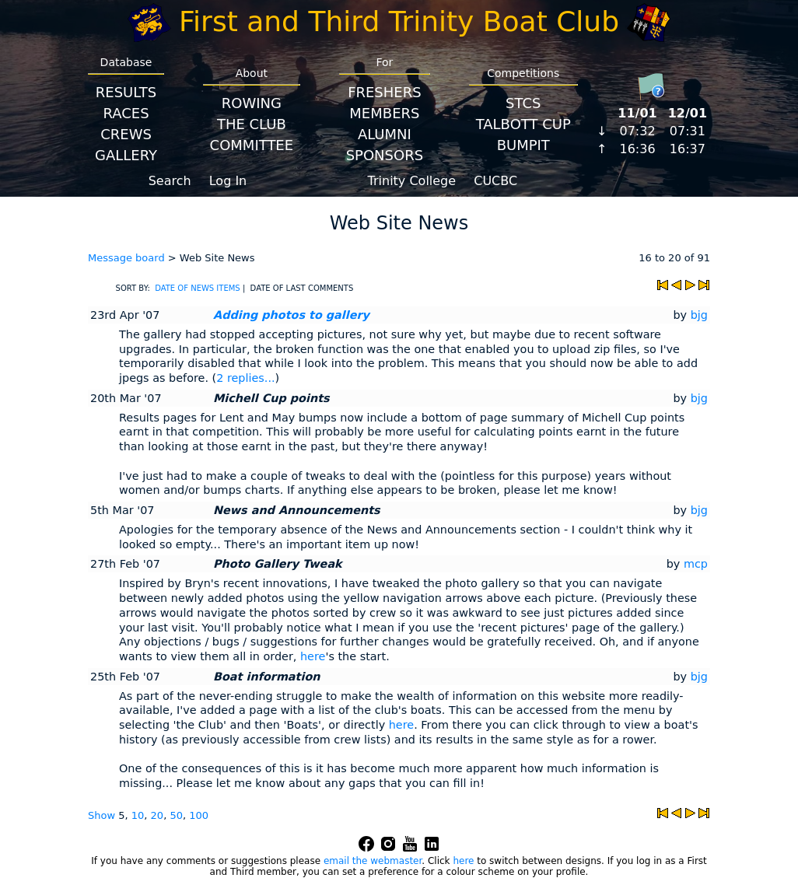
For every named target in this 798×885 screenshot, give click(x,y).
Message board (126, 258)
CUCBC (495, 180)
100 (198, 815)
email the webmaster (373, 860)
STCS (523, 103)
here (312, 656)
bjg (699, 315)
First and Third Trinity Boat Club (399, 21)
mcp (696, 564)
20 (157, 815)
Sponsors (384, 155)
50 (176, 815)
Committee (252, 145)
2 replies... (245, 378)
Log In (228, 180)
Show (103, 815)
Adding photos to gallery (291, 315)
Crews (126, 134)
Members (384, 113)
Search (170, 180)
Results (126, 92)
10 (138, 815)
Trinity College (412, 180)
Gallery (126, 155)
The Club (251, 124)
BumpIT (523, 145)
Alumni (384, 134)
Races (126, 113)
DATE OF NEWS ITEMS (197, 288)
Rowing (252, 103)
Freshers (385, 92)
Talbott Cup (523, 124)
